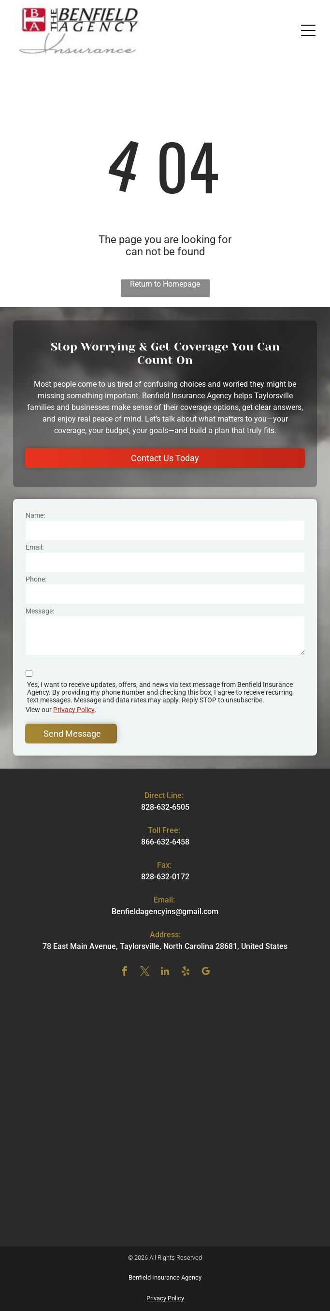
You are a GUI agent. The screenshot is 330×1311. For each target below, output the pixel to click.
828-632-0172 (165, 876)
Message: (40, 611)
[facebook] (124, 972)
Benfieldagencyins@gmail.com (165, 911)
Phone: (36, 579)
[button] (308, 30)
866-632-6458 (165, 841)
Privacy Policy (74, 710)
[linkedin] (165, 972)
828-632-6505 (165, 807)
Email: (34, 547)
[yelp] (185, 972)
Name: (35, 515)
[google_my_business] (206, 972)
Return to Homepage (165, 284)
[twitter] (145, 972)
